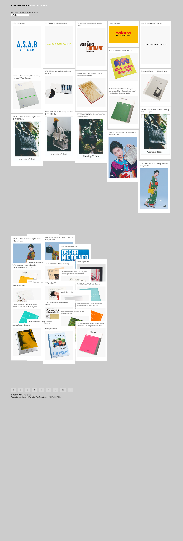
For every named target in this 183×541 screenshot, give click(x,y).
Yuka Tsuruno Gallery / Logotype (151, 23)
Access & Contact (34, 12)
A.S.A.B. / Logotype (19, 23)
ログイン (33, 538)
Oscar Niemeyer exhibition (69, 246)
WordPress (22, 540)
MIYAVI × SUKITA (50, 283)
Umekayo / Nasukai (51, 328)
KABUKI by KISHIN (83, 262)
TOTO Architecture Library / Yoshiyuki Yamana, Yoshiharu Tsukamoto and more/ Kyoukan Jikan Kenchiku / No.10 (122, 92)
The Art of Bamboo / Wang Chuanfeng (57, 264)
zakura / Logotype (115, 23)
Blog (26, 12)
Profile (16, 12)
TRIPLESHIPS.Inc (55, 540)
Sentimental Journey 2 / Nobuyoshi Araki (154, 71)
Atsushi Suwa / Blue (67, 292)
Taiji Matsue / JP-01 (19, 285)
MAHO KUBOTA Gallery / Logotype (56, 23)
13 (63, 533)
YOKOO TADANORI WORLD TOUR (120, 50)
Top (12, 12)
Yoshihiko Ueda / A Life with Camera (88, 284)
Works (22, 12)
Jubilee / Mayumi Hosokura (21, 325)
